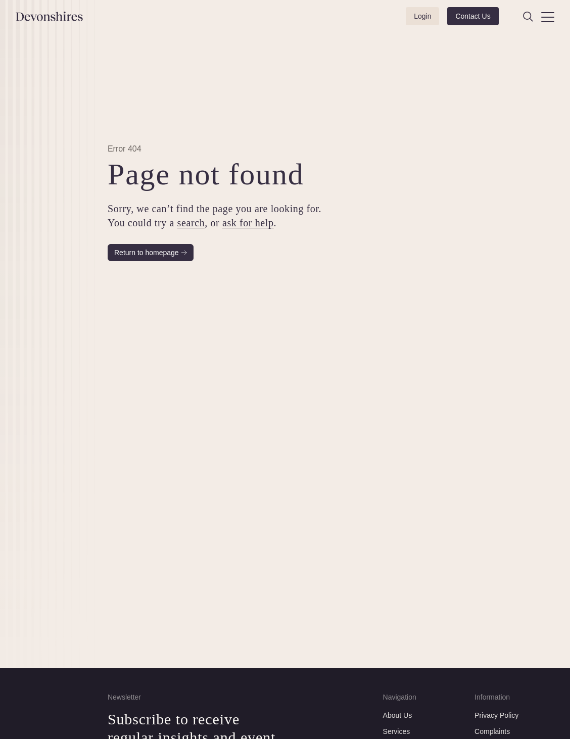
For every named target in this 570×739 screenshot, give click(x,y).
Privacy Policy (496, 715)
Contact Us (472, 16)
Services (396, 731)
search (191, 222)
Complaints (492, 731)
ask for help (248, 222)
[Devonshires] (56, 16)
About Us (397, 715)
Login (422, 16)
